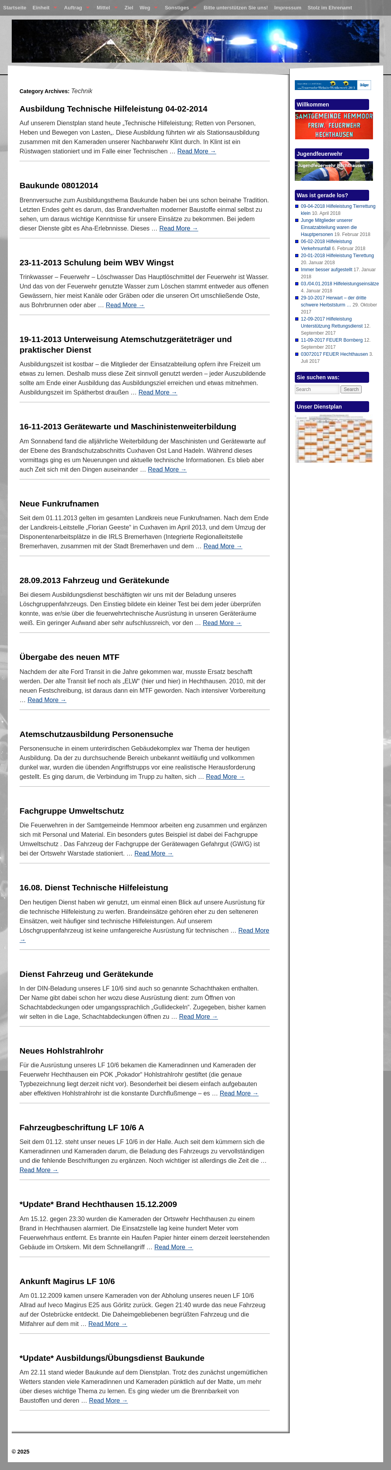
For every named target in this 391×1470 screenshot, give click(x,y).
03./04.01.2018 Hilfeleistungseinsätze (340, 283)
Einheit (43, 9)
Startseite (14, 8)
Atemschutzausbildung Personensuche (96, 734)
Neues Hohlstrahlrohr (62, 1050)
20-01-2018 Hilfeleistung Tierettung (337, 255)
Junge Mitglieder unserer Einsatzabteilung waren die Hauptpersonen (329, 227)
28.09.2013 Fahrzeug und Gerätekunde (94, 580)
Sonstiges (178, 9)
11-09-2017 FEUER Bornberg (332, 340)
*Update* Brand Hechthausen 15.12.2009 (98, 1204)
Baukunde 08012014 (59, 185)
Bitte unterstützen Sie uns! (236, 8)
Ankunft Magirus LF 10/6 (67, 1281)
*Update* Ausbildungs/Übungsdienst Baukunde (112, 1357)
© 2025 (20, 1451)
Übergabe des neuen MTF (70, 656)
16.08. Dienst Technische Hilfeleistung (94, 887)
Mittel (105, 9)
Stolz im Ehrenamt (330, 8)
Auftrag (75, 9)
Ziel (129, 8)
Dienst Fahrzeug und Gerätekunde (86, 973)
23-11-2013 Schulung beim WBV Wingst (97, 262)
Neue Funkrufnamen (59, 503)
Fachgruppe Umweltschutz (72, 810)
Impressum (287, 8)
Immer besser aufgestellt (326, 269)
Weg (147, 9)
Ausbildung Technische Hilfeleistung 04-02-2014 (113, 108)
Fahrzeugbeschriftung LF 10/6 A (82, 1127)
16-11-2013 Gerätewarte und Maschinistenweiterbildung (128, 426)
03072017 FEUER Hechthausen (334, 354)
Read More (196, 151)
